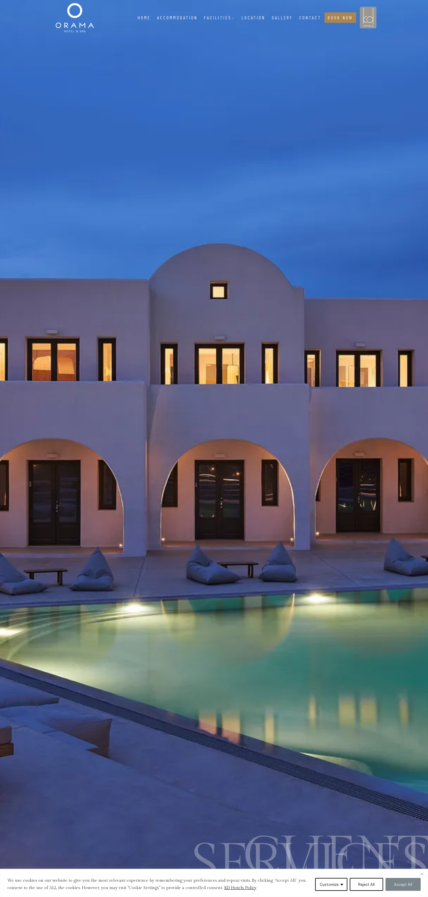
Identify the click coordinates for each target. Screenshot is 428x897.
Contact (310, 17)
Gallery (282, 17)
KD (365, 13)
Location (253, 17)
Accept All (403, 884)
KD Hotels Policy (240, 888)
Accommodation (177, 17)
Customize (329, 884)
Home (144, 17)
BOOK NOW (340, 17)
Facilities (219, 17)
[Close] (421, 873)
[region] (214, 883)
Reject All (366, 884)
